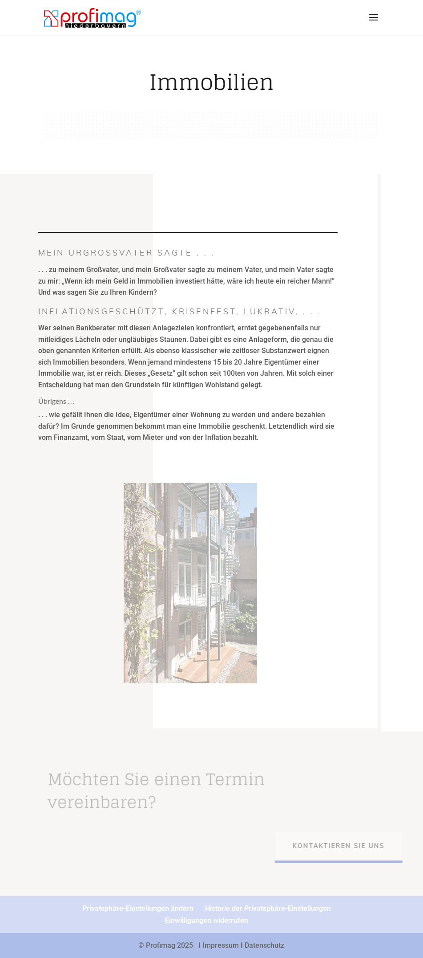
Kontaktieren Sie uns (344, 846)
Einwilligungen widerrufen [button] (206, 920)
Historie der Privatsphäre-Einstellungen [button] (268, 908)
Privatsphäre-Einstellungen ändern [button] (137, 908)
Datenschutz (264, 945)
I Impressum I (221, 945)
